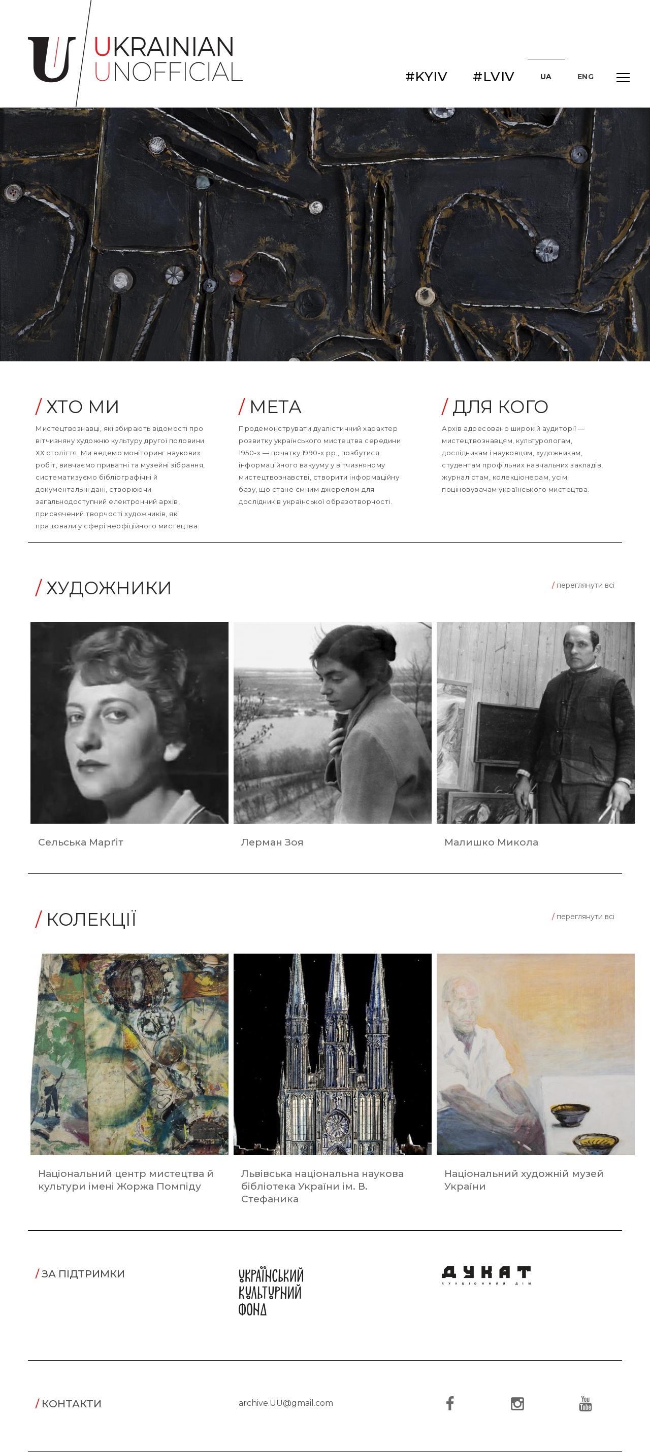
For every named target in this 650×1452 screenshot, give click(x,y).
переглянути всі (583, 585)
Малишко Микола (491, 842)
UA (546, 76)
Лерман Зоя (272, 842)
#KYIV (426, 77)
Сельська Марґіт (80, 842)
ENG (585, 76)
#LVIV (494, 77)
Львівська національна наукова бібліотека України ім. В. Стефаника (322, 1186)
